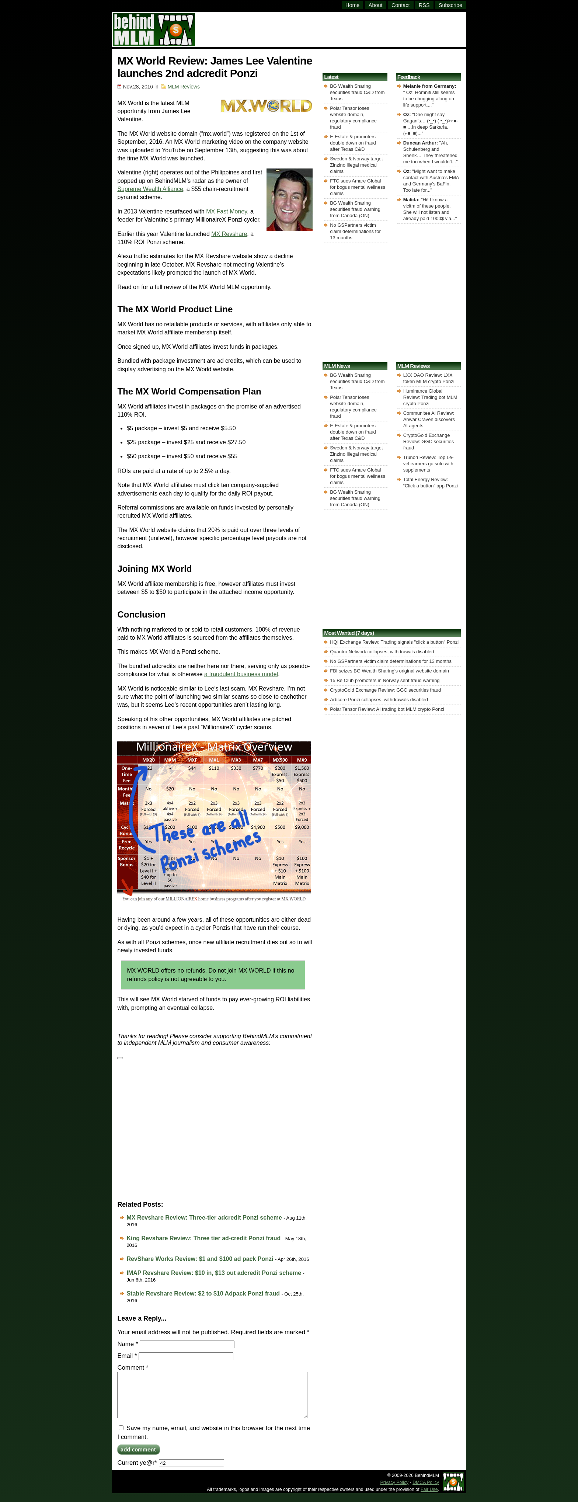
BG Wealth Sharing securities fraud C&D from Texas (357, 92)
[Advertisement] (331, 29)
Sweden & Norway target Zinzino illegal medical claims (356, 165)
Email (127, 1355)
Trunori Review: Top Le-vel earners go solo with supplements (428, 464)
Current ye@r (170, 1471)
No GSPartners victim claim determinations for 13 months (355, 231)
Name (127, 1344)
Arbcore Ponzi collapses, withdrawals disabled (379, 699)
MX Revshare (229, 234)
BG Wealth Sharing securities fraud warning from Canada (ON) (355, 209)
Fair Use (429, 1498)
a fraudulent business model (241, 674)
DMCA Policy (425, 1491)
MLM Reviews (184, 87)
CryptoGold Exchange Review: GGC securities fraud (428, 441)
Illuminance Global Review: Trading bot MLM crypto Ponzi (430, 397)
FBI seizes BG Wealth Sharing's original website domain (389, 671)
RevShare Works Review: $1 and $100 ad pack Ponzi (199, 1259)
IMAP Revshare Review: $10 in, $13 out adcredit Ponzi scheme (213, 1273)
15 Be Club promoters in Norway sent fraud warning (384, 680)
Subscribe (450, 5)
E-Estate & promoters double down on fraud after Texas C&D (353, 143)
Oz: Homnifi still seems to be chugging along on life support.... (429, 99)
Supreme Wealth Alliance (150, 189)
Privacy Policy (394, 1491)
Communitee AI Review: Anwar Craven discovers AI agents (429, 419)
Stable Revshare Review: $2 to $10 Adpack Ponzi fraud (203, 1293)
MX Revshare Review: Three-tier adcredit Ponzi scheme (204, 1217)
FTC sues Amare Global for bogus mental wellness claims (357, 187)
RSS (424, 5)
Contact (400, 5)
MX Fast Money (226, 211)
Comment (132, 1367)
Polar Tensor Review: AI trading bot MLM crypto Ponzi (387, 709)
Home (352, 5)
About (376, 5)
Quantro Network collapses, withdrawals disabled (382, 651)
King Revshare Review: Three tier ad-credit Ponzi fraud (203, 1238)
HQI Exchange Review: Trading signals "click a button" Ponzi (394, 642)
